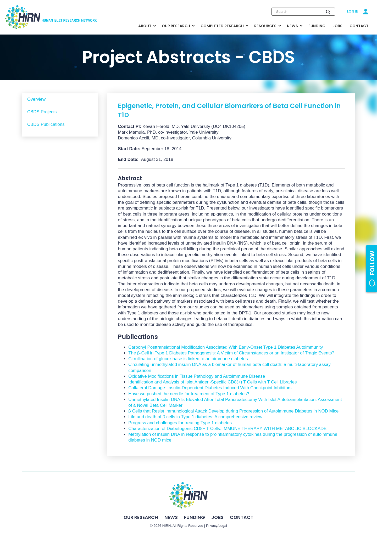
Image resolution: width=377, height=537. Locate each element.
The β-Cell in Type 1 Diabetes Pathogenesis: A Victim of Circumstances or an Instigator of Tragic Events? (231, 353)
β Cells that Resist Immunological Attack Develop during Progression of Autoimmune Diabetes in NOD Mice (233, 411)
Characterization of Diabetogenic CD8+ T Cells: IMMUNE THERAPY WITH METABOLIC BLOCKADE (227, 428)
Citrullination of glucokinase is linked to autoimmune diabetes (188, 358)
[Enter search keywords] (303, 11)
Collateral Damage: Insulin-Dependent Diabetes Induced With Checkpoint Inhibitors (209, 387)
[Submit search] (328, 12)
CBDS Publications (46, 124)
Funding (194, 517)
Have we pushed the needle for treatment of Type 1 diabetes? (188, 393)
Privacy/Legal (216, 526)
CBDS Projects (42, 111)
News (171, 517)
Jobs (217, 517)
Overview (36, 99)
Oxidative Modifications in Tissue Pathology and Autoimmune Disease (196, 376)
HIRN (166, 526)
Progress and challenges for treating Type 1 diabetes (180, 422)
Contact (241, 517)
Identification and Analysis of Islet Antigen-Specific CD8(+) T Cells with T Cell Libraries (212, 382)
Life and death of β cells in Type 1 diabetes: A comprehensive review (195, 416)
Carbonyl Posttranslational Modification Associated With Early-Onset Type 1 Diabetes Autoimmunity (225, 347)
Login (353, 11)
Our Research (141, 517)
